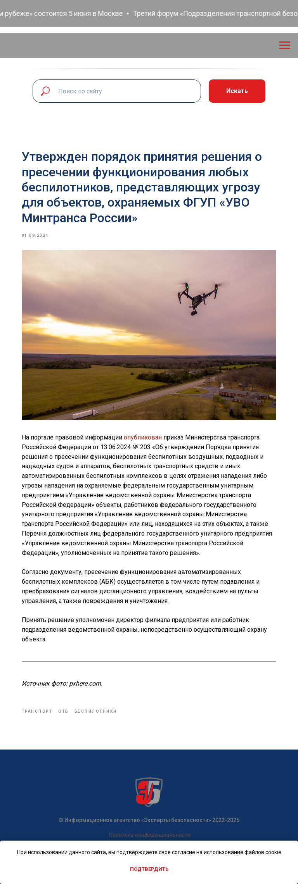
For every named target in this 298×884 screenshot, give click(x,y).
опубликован (146, 435)
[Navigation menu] (284, 45)
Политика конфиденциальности (149, 834)
